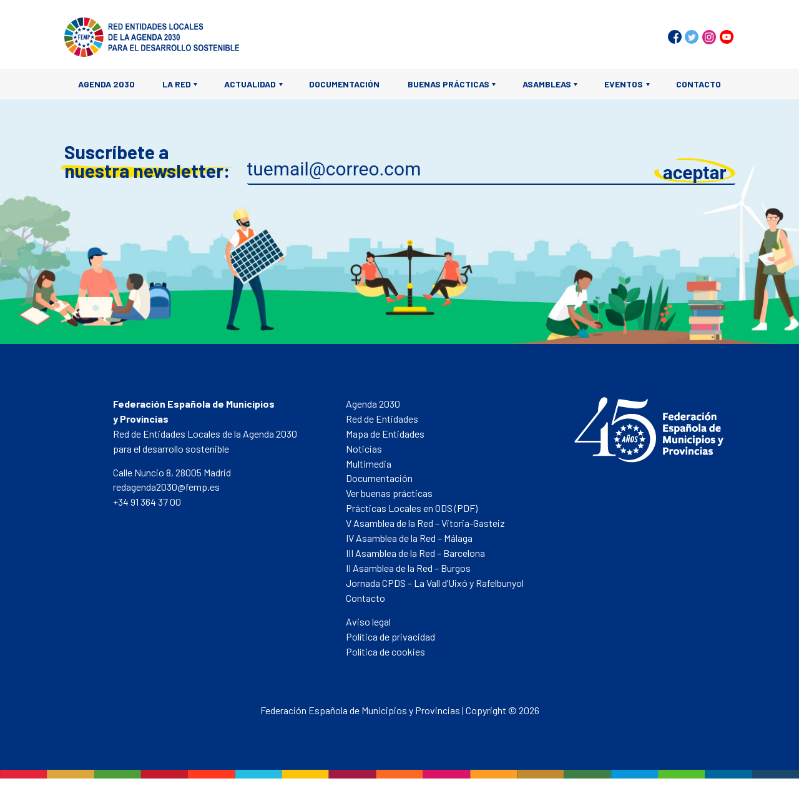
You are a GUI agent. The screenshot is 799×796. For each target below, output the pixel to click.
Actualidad (250, 84)
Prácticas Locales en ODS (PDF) (412, 508)
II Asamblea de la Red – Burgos (408, 568)
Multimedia (368, 463)
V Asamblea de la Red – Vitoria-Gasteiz (425, 523)
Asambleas (546, 84)
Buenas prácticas (448, 84)
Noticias (364, 449)
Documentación (344, 84)
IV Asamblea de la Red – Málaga (409, 538)
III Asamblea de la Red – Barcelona (415, 553)
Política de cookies (385, 651)
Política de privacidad (390, 636)
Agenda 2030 (106, 84)
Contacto (698, 84)
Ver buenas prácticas (389, 493)
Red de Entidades (382, 419)
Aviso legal (368, 621)
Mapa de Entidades (385, 434)
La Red (176, 84)
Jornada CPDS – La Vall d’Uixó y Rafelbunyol (435, 583)
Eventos (623, 84)
